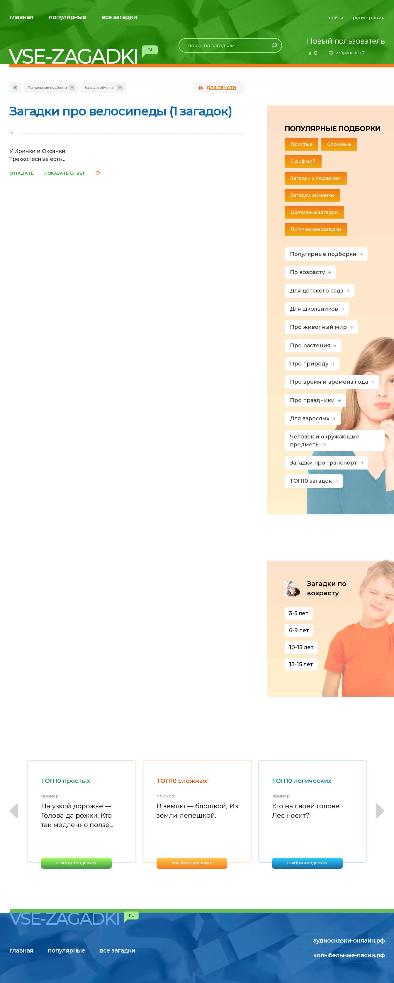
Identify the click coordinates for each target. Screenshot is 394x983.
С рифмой (303, 161)
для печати (221, 87)
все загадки (119, 17)
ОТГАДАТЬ (21, 173)
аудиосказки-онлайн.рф (349, 940)
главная (21, 17)
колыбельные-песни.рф (349, 955)
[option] (82, 814)
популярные (67, 17)
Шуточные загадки (314, 212)
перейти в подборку (76, 863)
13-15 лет (301, 664)
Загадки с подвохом (316, 178)
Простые (302, 144)
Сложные (339, 144)
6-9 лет (299, 630)
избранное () (351, 52)
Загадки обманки (312, 195)
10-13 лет (301, 647)
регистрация (369, 18)
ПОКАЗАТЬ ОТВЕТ (64, 173)
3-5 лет (298, 613)
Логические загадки (316, 229)
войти (336, 18)
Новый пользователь (346, 41)
